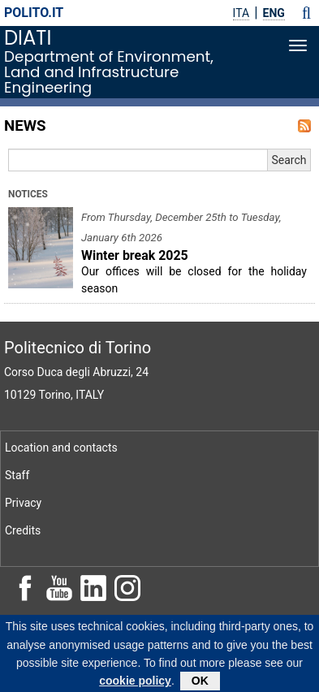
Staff (17, 475)
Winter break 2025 (134, 255)
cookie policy (135, 684)
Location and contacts (61, 447)
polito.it (33, 12)
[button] (306, 13)
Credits (23, 530)
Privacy (23, 502)
